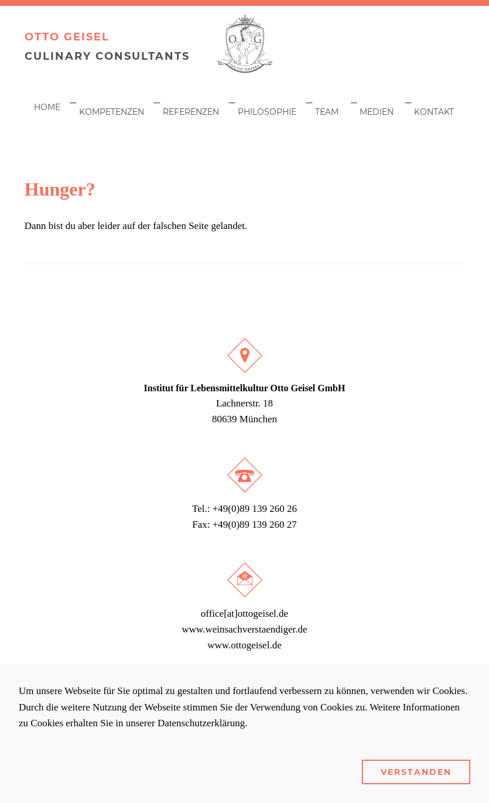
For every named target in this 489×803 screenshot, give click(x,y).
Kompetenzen (111, 112)
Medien (377, 112)
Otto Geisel (67, 36)
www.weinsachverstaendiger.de (244, 629)
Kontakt (434, 112)
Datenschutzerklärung (201, 723)
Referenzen (191, 112)
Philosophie (267, 112)
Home (47, 107)
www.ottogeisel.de (244, 645)
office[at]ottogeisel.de (244, 613)
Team (326, 112)
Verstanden (416, 772)
